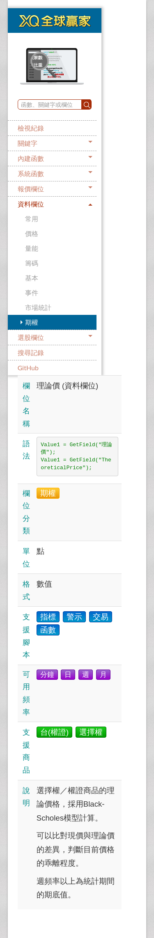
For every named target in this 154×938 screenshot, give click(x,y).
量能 (31, 248)
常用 (31, 218)
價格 (31, 233)
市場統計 (38, 307)
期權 (31, 322)
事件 (31, 292)
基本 (31, 278)
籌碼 (31, 263)
